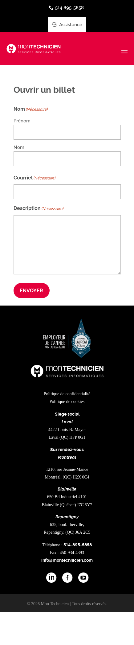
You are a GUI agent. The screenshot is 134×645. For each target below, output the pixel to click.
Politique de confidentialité (67, 394)
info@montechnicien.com (67, 560)
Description (38, 208)
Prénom (22, 121)
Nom (19, 147)
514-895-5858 (77, 544)
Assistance (67, 24)
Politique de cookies (67, 401)
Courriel (34, 178)
